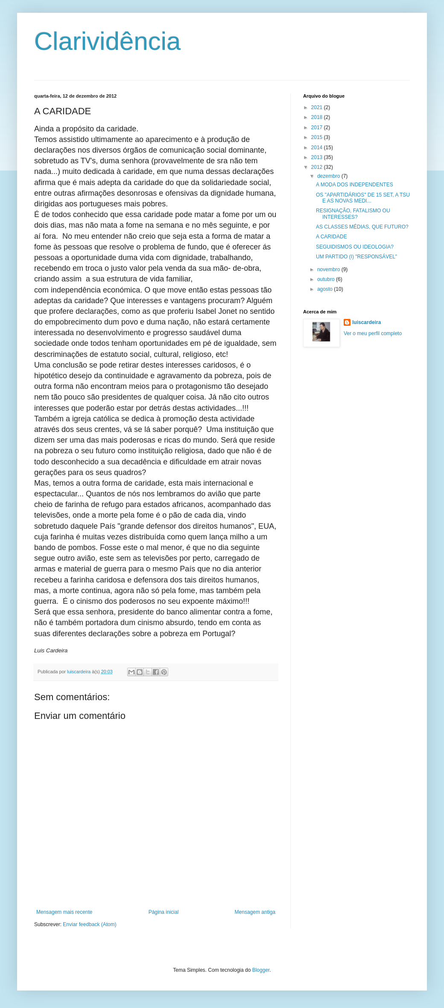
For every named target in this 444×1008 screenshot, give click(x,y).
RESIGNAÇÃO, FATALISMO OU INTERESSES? (353, 214)
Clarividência (107, 41)
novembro (329, 269)
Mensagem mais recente (64, 912)
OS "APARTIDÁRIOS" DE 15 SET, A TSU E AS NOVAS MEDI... (363, 198)
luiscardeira (366, 322)
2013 (317, 157)
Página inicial (164, 912)
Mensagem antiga (255, 912)
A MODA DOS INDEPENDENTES (354, 185)
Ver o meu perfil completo (373, 333)
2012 (317, 167)
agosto (325, 289)
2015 (317, 137)
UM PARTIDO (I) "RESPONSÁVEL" (356, 257)
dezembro (329, 176)
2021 (317, 107)
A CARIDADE (331, 237)
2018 (317, 117)
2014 (317, 148)
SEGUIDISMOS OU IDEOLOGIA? (355, 247)
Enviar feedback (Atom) (89, 924)
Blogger (261, 970)
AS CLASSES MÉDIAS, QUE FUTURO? (362, 227)
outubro (326, 279)
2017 (317, 127)
